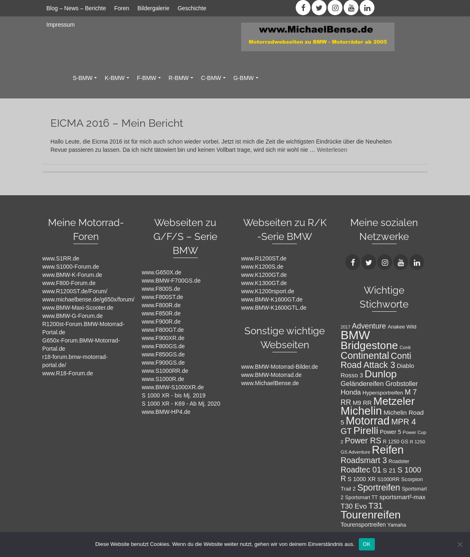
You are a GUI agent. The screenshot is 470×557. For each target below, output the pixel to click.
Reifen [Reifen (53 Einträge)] (388, 450)
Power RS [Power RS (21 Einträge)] (363, 440)
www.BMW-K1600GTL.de (273, 307)
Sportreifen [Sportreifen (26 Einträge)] (378, 488)
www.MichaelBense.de (270, 383)
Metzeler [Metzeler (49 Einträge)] (394, 401)
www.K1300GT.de (264, 283)
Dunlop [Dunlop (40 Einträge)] (381, 373)
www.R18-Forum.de (67, 373)
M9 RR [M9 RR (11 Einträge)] (362, 402)
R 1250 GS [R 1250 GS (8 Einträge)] (395, 442)
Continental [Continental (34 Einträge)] (365, 355)
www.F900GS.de (163, 362)
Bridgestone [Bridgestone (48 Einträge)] (369, 345)
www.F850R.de (161, 313)
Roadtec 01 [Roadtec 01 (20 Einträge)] (361, 469)
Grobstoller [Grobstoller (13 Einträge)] (402, 383)
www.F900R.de (161, 321)
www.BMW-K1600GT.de (272, 299)
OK (367, 544)
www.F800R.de (161, 305)
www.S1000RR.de (165, 371)
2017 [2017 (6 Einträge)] (346, 326)
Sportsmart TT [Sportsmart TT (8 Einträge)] (361, 497)
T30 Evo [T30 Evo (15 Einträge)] (354, 506)
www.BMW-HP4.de (166, 412)
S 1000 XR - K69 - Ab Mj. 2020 (181, 403)
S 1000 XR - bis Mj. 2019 (174, 395)
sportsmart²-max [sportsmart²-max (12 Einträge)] (402, 496)
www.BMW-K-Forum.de (72, 275)
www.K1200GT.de (264, 275)
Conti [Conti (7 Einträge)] (405, 347)
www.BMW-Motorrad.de (271, 375)
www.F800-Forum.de (69, 283)
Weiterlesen (332, 149)
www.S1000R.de (163, 379)
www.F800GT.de (163, 329)
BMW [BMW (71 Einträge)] (355, 335)
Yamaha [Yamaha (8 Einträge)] (397, 525)
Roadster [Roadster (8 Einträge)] (398, 461)
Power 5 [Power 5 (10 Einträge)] (390, 432)
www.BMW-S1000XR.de (173, 387)
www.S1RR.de (60, 258)
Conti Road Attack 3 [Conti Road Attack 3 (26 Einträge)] (376, 360)
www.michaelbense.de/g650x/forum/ (88, 299)
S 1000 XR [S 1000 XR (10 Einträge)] (362, 479)
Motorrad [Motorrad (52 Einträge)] (368, 421)
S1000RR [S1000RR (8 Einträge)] (388, 479)
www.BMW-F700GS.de (171, 280)
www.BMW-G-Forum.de (72, 316)
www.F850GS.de (163, 354)
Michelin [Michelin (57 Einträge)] (361, 410)
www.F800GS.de (163, 346)
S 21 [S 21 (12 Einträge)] (389, 470)
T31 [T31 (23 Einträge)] (375, 505)
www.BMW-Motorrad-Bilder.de (279, 366)
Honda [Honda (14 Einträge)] (351, 392)
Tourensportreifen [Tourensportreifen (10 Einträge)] (363, 524)
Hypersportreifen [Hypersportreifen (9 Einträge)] (383, 393)
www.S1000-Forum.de (70, 266)
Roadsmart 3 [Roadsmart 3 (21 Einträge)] (364, 460)
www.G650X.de (162, 272)
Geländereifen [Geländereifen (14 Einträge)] (362, 384)
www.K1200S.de (262, 266)
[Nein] (460, 544)
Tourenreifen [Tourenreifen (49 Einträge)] (371, 515)
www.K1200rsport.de (267, 291)
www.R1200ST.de (264, 258)
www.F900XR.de (163, 338)
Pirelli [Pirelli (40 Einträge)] (366, 430)
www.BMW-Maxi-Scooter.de (77, 307)
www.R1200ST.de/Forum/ (74, 291)
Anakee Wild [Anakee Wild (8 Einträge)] (402, 327)
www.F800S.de (161, 288)
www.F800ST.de (162, 297)
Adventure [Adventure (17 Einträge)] (369, 326)
